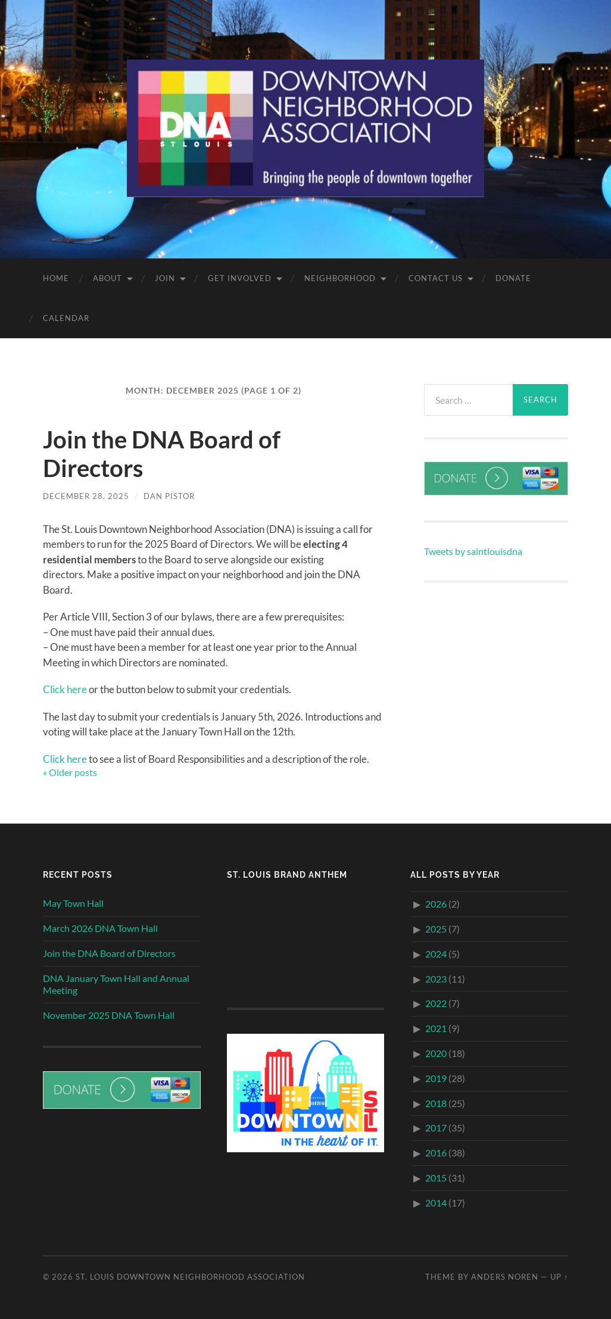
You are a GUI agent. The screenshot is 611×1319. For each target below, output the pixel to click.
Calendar (66, 318)
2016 (436, 1152)
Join (165, 278)
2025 (436, 928)
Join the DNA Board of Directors (109, 953)
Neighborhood (340, 278)
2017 (436, 1127)
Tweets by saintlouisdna (473, 551)
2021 (436, 1028)
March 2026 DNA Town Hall (100, 928)
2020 (436, 1053)
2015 (436, 1177)
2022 (436, 1003)
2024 (436, 953)
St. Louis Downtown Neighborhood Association (190, 1276)
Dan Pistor (169, 496)
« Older (70, 772)
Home (56, 278)
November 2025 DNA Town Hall (108, 1015)
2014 (436, 1202)
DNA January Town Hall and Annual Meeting (116, 984)
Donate (513, 278)
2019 (436, 1078)
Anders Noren (504, 1276)
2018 (436, 1103)
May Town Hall (73, 903)
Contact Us (436, 278)
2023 (436, 978)
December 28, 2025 (86, 496)
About (107, 278)
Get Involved (240, 278)
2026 (436, 903)
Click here (65, 689)
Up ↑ (559, 1276)
